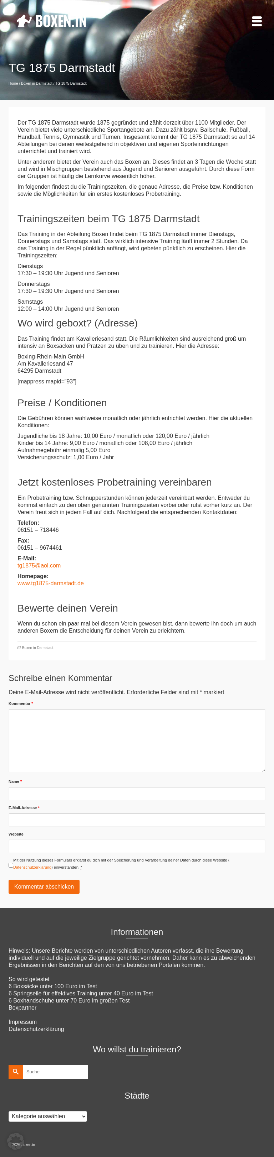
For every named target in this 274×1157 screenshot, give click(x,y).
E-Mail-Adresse (24, 808)
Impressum (23, 1022)
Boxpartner (22, 1008)
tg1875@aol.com (39, 565)
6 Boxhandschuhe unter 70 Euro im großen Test (69, 1001)
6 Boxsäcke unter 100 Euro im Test (53, 986)
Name (15, 781)
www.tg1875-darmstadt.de (50, 583)
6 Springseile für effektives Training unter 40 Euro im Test (81, 993)
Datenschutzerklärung (32, 867)
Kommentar (21, 703)
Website (16, 834)
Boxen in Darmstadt (38, 648)
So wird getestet (29, 979)
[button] (15, 1141)
